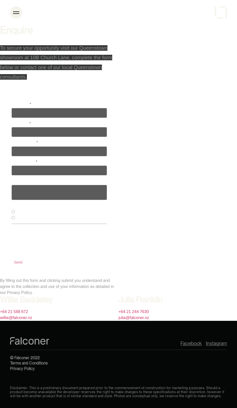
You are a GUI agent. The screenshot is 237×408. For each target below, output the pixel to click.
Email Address (24, 162)
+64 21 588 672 (14, 312)
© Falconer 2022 (25, 357)
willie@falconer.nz (16, 318)
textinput (59, 192)
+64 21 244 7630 (133, 312)
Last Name (21, 123)
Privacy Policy (22, 368)
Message (19, 181)
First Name (21, 104)
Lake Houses (26, 212)
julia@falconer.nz (133, 318)
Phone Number (25, 142)
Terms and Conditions (29, 363)
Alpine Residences (30, 218)
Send (18, 262)
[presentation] (50, 242)
